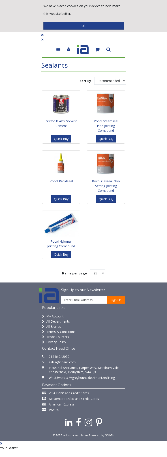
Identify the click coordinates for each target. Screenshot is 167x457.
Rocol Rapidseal (61, 181)
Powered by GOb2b (101, 435)
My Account (53, 316)
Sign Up (116, 300)
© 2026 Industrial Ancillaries (70, 435)
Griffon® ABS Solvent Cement (61, 123)
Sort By (85, 81)
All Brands (51, 326)
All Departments (56, 321)
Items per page (74, 273)
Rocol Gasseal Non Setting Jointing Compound (106, 186)
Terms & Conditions (58, 332)
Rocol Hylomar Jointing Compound (61, 243)
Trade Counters (55, 337)
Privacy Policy (54, 342)
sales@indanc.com (62, 362)
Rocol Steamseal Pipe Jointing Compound (106, 126)
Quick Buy (61, 139)
